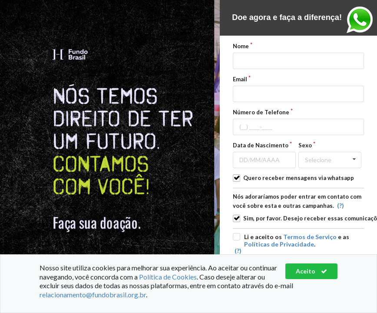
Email (240, 79)
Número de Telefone (261, 112)
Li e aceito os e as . (296, 240)
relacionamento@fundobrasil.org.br (93, 294)
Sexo (305, 145)
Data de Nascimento (260, 145)
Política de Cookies (168, 277)
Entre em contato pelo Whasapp (360, 20)
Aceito (311, 271)
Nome (241, 46)
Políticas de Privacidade (279, 244)
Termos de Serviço (310, 236)
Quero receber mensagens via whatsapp (298, 177)
